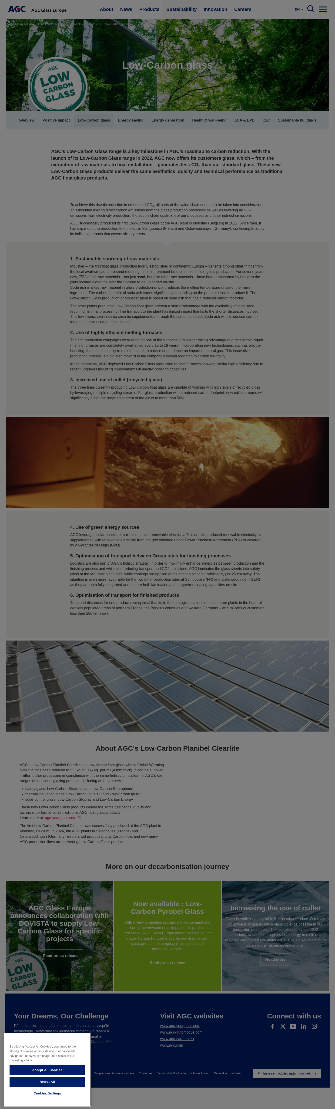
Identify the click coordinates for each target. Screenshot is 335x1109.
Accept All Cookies (47, 1070)
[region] (47, 1070)
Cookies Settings (47, 1093)
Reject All (47, 1081)
